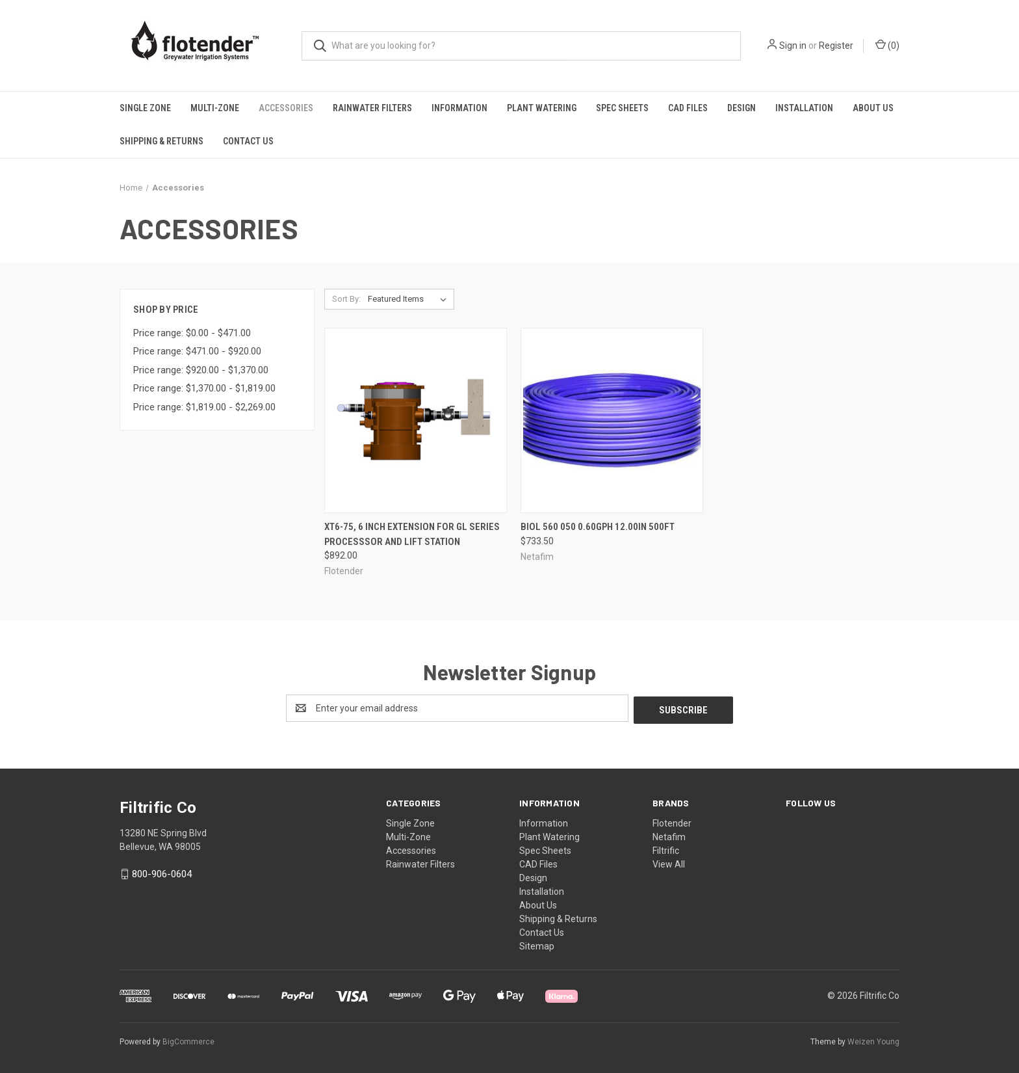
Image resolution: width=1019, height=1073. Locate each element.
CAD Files (688, 108)
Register (836, 45)
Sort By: (346, 299)
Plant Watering (541, 108)
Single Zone (145, 108)
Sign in (792, 45)
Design (741, 108)
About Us (873, 108)
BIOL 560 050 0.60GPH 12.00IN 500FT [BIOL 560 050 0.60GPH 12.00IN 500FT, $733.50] (598, 527)
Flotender (671, 821)
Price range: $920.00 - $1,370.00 (200, 370)
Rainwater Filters (372, 108)
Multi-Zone (214, 108)
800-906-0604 (162, 873)
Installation (804, 108)
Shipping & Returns (161, 141)
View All (668, 862)
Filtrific (665, 848)
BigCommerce (188, 1039)
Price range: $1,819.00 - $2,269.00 (204, 407)
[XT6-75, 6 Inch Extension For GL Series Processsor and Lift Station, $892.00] (415, 420)
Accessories (286, 108)
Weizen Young (873, 1039)
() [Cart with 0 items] (887, 45)
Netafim (669, 835)
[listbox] (410, 299)
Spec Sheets (622, 108)
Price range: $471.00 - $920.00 (197, 351)
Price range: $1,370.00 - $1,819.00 (204, 388)
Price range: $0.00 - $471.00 (192, 333)
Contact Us (248, 141)
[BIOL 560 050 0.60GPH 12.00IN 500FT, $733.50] (612, 420)
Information (459, 108)
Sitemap (536, 944)
